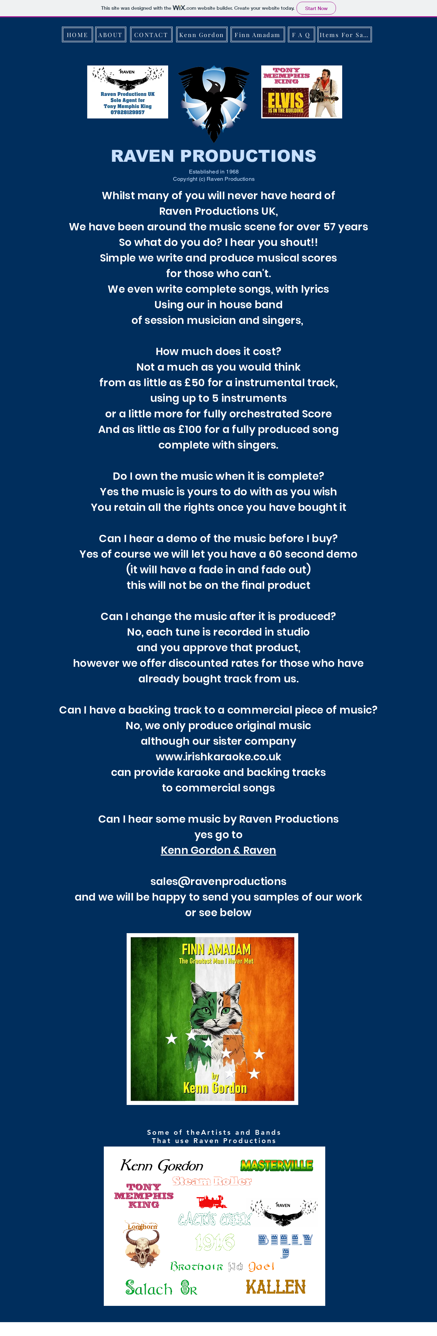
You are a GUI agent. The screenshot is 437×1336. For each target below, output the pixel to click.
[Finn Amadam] (257, 34)
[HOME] (77, 34)
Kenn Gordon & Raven (218, 850)
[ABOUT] (110, 34)
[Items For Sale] (344, 34)
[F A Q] (301, 34)
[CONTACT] (151, 34)
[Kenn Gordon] (202, 34)
